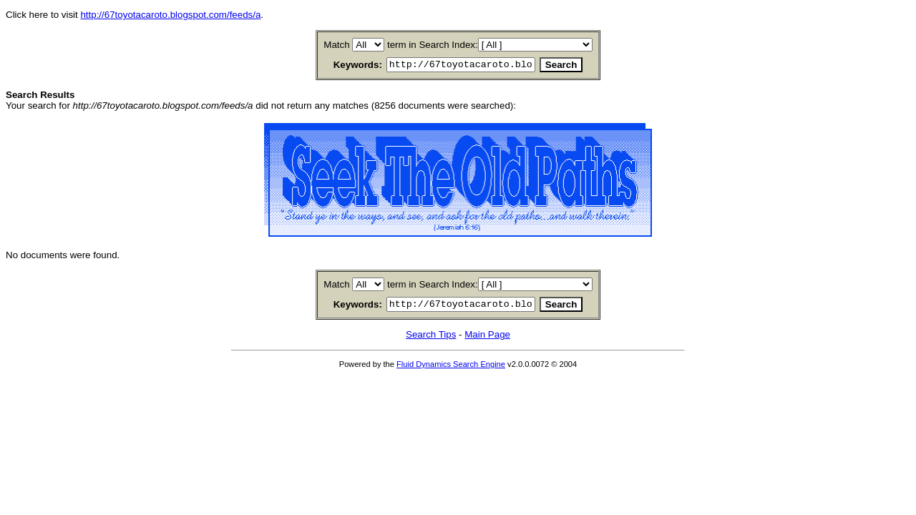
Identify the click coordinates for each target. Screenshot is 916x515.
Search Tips (431, 338)
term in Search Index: (432, 44)
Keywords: (340, 65)
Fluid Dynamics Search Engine (450, 368)
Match (336, 44)
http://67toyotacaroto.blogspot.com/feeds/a (170, 14)
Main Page (487, 338)
